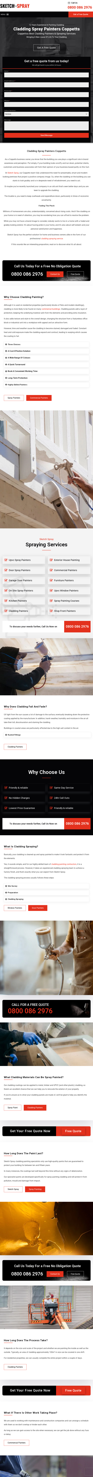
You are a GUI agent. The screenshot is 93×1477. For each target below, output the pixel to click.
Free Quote (75, 274)
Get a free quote (46, 47)
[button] (3, 14)
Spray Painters (14, 398)
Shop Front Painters (65, 610)
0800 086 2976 (80, 7)
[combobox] (46, 114)
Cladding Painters (18, 610)
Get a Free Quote (80, 14)
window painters (15, 908)
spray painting (35, 1189)
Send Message (46, 135)
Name (6, 71)
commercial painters (39, 398)
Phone (7, 101)
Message (7, 120)
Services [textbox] (8, 114)
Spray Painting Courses (66, 600)
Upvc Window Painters (66, 590)
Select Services (10, 110)
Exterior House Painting (67, 560)
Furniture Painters (64, 580)
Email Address (9, 81)
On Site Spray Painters (21, 590)
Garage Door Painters (20, 580)
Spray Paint (13, 1107)
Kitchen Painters (18, 600)
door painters (38, 908)
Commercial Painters (65, 570)
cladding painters (15, 747)
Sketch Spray (13, 1189)
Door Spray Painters (19, 570)
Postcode (8, 91)
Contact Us (55, 274)
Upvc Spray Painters (20, 560)
